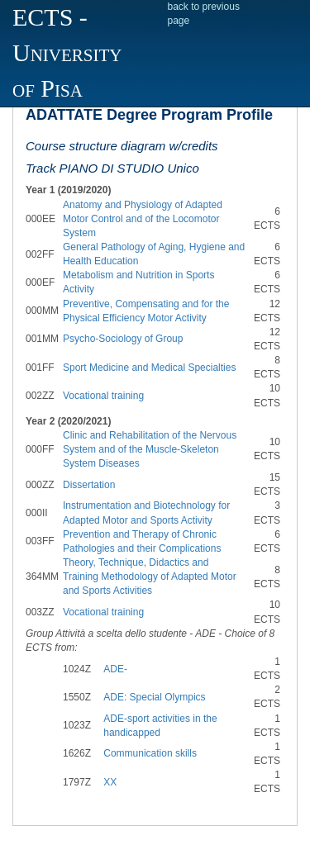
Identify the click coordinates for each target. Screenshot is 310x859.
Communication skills (150, 753)
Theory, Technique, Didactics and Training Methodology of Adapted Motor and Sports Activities (149, 576)
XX (110, 782)
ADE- (115, 669)
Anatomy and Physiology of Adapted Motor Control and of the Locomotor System (142, 219)
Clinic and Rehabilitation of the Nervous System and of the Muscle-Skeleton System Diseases (149, 449)
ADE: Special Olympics (154, 697)
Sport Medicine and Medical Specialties (149, 367)
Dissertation (89, 485)
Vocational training (103, 395)
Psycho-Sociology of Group (123, 338)
